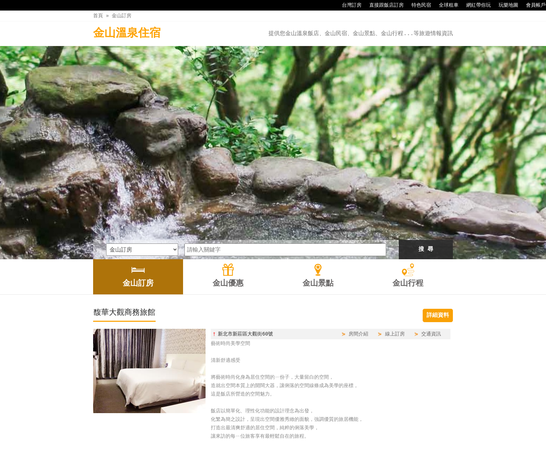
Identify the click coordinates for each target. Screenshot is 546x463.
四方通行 (272, 457)
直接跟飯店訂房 (383, 5)
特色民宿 (417, 5)
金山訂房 (121, 15)
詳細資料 (438, 216)
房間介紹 (358, 234)
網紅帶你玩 (475, 5)
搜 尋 (425, 150)
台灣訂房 (348, 5)
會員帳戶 (532, 5)
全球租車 (445, 5)
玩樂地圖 (505, 5)
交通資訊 (431, 234)
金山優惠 (256, 442)
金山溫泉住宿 (127, 33)
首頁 (98, 15)
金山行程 (316, 442)
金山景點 (286, 442)
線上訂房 (395, 234)
